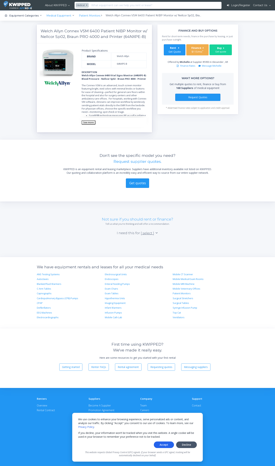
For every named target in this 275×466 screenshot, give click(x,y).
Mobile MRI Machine (183, 284)
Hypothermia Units (115, 298)
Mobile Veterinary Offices (186, 288)
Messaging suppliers (196, 367)
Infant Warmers (113, 307)
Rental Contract (46, 410)
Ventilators (178, 317)
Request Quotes (197, 97)
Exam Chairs (111, 288)
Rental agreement (128, 367)
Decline (186, 444)
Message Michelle (209, 65)
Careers (144, 410)
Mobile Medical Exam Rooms (188, 279)
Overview (42, 405)
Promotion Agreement (101, 410)
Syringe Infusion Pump (185, 307)
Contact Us (260, 5)
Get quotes (137, 183)
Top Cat (177, 312)
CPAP (40, 303)
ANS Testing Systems (48, 274)
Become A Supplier (100, 405)
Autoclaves (43, 279)
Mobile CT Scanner (183, 274)
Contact (196, 405)
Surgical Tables (181, 303)
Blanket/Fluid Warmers (49, 284)
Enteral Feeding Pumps (117, 284)
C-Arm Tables (44, 288)
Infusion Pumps (113, 312)
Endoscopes (111, 279)
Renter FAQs (98, 367)
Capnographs (44, 293)
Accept (164, 444)
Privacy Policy (86, 427)
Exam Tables (111, 293)
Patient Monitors (182, 293)
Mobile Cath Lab (113, 317)
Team (143, 405)
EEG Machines (44, 312)
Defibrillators (44, 307)
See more (88, 122)
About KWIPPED (56, 5)
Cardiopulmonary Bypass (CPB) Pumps (57, 298)
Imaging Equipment (115, 303)
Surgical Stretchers (183, 298)
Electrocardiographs (48, 317)
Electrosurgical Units (116, 274)
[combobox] (83, 5)
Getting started (71, 367)
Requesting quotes (161, 367)
